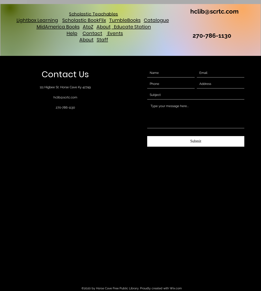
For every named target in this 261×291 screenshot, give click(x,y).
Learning (47, 20)
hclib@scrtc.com (214, 11)
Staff (102, 39)
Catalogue (156, 20)
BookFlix (97, 20)
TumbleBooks (125, 20)
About (104, 26)
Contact (92, 33)
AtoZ (88, 26)
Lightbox (26, 20)
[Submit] (195, 141)
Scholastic (75, 20)
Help (72, 33)
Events (114, 33)
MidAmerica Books (58, 26)
